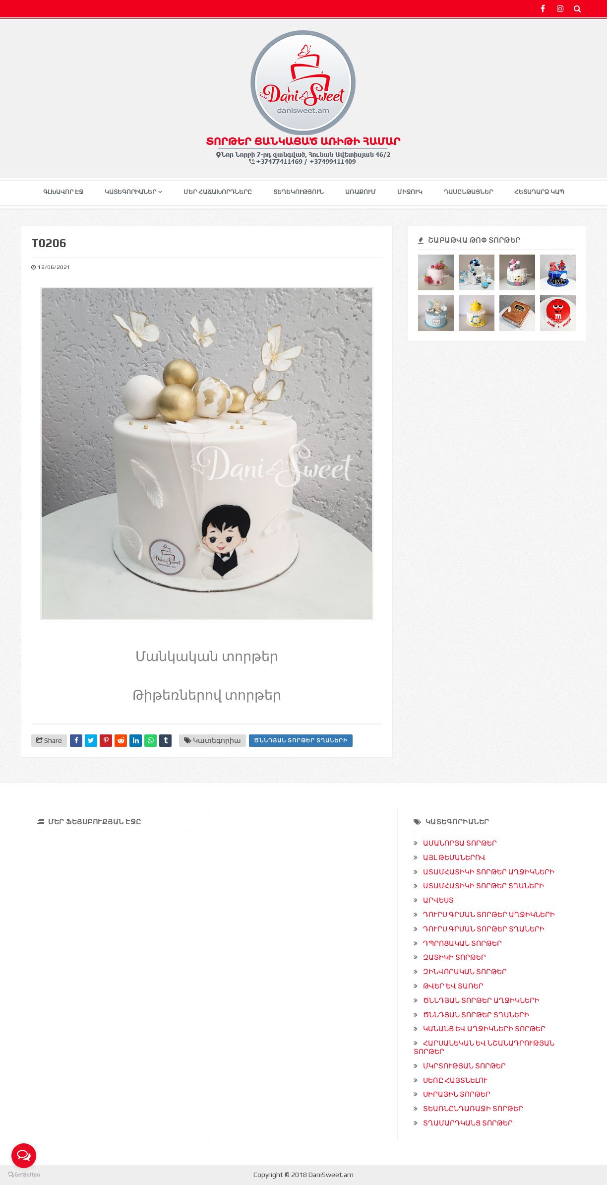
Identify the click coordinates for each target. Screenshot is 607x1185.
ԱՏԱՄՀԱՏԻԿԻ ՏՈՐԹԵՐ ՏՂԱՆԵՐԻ (483, 886)
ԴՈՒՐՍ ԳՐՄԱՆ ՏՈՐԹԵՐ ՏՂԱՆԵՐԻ (484, 929)
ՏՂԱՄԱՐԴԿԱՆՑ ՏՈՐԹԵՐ (468, 1123)
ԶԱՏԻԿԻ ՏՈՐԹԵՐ (454, 957)
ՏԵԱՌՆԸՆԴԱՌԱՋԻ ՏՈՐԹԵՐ (473, 1109)
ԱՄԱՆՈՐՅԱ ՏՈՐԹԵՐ (460, 843)
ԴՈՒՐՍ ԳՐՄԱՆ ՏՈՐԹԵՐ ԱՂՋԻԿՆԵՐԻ (489, 915)
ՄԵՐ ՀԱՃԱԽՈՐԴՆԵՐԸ (217, 192)
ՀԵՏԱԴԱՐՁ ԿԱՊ (539, 192)
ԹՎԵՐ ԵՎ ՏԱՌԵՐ (453, 986)
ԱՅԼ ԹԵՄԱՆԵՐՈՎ (454, 857)
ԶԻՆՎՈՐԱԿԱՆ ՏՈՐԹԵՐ (465, 972)
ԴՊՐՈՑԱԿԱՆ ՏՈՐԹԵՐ (462, 943)
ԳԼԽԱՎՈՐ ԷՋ (63, 192)
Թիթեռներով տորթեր (207, 694)
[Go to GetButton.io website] (24, 1175)
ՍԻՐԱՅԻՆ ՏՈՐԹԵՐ (456, 1094)
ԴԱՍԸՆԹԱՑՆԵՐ (468, 192)
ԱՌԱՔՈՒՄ (360, 192)
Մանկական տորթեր (206, 655)
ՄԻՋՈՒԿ (410, 192)
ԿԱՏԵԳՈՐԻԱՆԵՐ (130, 192)
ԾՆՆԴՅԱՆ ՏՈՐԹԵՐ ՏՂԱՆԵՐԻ (301, 740)
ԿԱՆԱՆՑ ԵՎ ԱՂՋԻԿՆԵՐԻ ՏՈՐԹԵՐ (484, 1029)
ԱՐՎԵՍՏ (438, 900)
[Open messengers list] (23, 1155)
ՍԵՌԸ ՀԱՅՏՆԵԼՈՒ (455, 1080)
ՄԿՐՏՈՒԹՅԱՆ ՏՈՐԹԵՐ (464, 1066)
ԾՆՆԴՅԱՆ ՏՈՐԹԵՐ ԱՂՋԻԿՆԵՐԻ (481, 1000)
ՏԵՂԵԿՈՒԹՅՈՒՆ (298, 192)
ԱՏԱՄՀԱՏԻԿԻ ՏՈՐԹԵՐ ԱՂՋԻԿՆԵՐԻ (488, 872)
